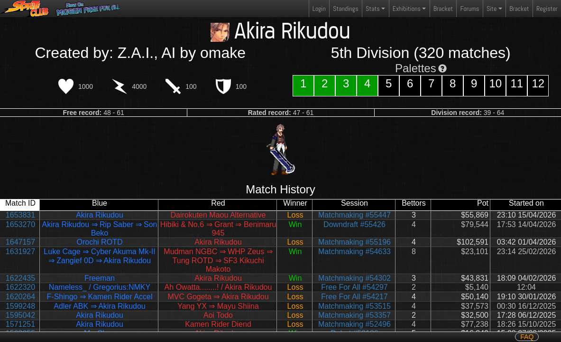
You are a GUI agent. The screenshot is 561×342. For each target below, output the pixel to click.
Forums (469, 8)
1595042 (20, 315)
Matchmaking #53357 (354, 315)
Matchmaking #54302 (354, 278)
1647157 (20, 242)
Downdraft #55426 (354, 224)
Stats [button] (373, 8)
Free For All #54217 (354, 297)
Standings (345, 10)
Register (547, 8)
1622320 (20, 287)
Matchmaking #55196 (354, 242)
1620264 (20, 297)
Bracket (443, 8)
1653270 (20, 224)
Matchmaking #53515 (354, 306)
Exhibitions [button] (407, 8)
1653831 (20, 215)
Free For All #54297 (354, 287)
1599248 (20, 306)
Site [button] (492, 8)
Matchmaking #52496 (354, 324)
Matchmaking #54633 (354, 251)
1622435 (20, 278)
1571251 (20, 324)
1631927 (20, 251)
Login (319, 8)
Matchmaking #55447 (354, 215)
